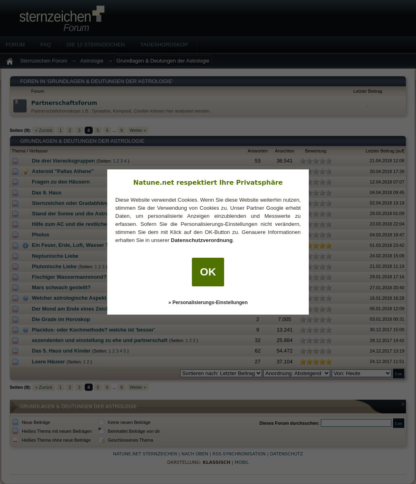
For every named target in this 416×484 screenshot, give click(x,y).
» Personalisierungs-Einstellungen (208, 302)
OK (208, 272)
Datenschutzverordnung (202, 240)
